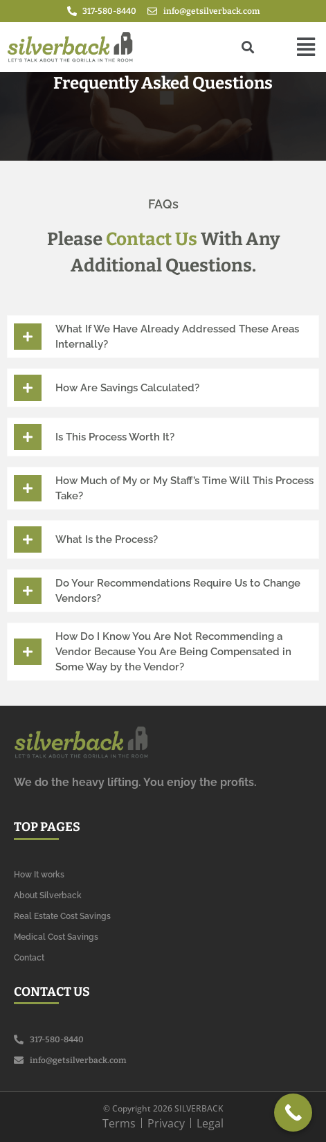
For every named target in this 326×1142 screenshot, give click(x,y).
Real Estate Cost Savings (62, 916)
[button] (306, 47)
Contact (29, 958)
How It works (39, 875)
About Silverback (48, 895)
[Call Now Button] (293, 1113)
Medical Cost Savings (56, 937)
